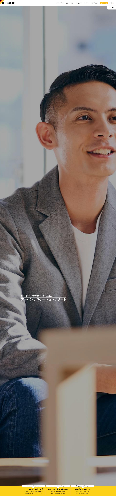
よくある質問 (79, 3)
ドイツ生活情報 (94, 3)
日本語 (113, 3)
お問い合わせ (104, 3)
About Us (86, 3)
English (110, 2)
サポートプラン (60, 3)
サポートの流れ (69, 3)
